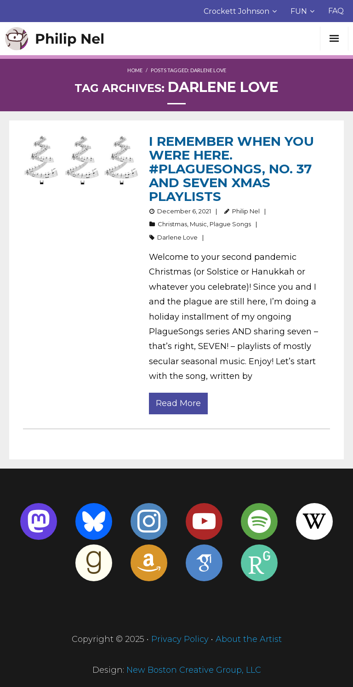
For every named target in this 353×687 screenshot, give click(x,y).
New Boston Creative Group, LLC (193, 670)
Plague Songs (230, 224)
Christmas (172, 224)
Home (134, 70)
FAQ (336, 10)
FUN (298, 11)
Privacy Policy (180, 639)
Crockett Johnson (236, 11)
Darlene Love (177, 237)
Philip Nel (246, 211)
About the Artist (249, 639)
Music (198, 224)
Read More (178, 403)
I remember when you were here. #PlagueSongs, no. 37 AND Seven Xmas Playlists (231, 168)
